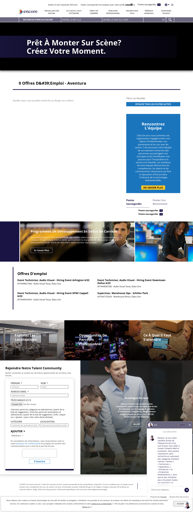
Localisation (47, 426)
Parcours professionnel (113, 12)
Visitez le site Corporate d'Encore (62, 4)
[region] (153, 108)
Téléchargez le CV (21, 404)
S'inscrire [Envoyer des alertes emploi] (39, 466)
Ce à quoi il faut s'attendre (73, 12)
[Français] (169, 5)
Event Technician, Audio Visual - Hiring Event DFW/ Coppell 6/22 (52, 299)
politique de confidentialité (28, 448)
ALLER (136, 428)
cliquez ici (87, 506)
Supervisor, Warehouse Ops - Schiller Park (122, 297)
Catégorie (16, 426)
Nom (44, 388)
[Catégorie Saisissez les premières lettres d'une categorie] (25, 429)
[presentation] (39, 458)
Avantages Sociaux (166, 12)
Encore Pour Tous (132, 12)
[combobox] (122, 19)
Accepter (180, 504)
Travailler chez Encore (51, 12)
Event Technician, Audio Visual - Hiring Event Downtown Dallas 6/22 (131, 286)
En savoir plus (153, 192)
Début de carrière (94, 12)
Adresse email (20, 396)
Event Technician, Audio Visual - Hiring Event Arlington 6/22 (53, 284)
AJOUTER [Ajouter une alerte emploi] (17, 435)
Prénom (16, 388)
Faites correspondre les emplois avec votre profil (107, 4)
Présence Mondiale (149, 12)
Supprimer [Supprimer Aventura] (23, 440)
